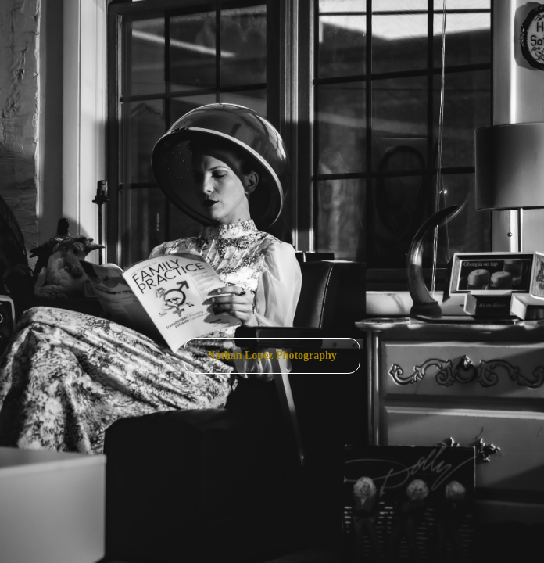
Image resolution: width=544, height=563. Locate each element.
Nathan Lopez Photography (272, 355)
